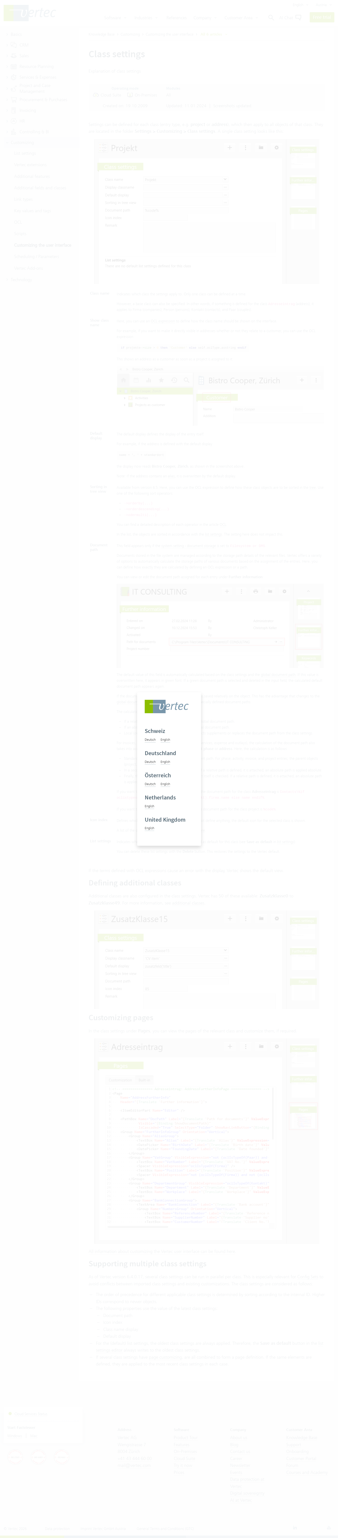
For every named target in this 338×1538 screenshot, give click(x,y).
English (165, 739)
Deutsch (150, 739)
